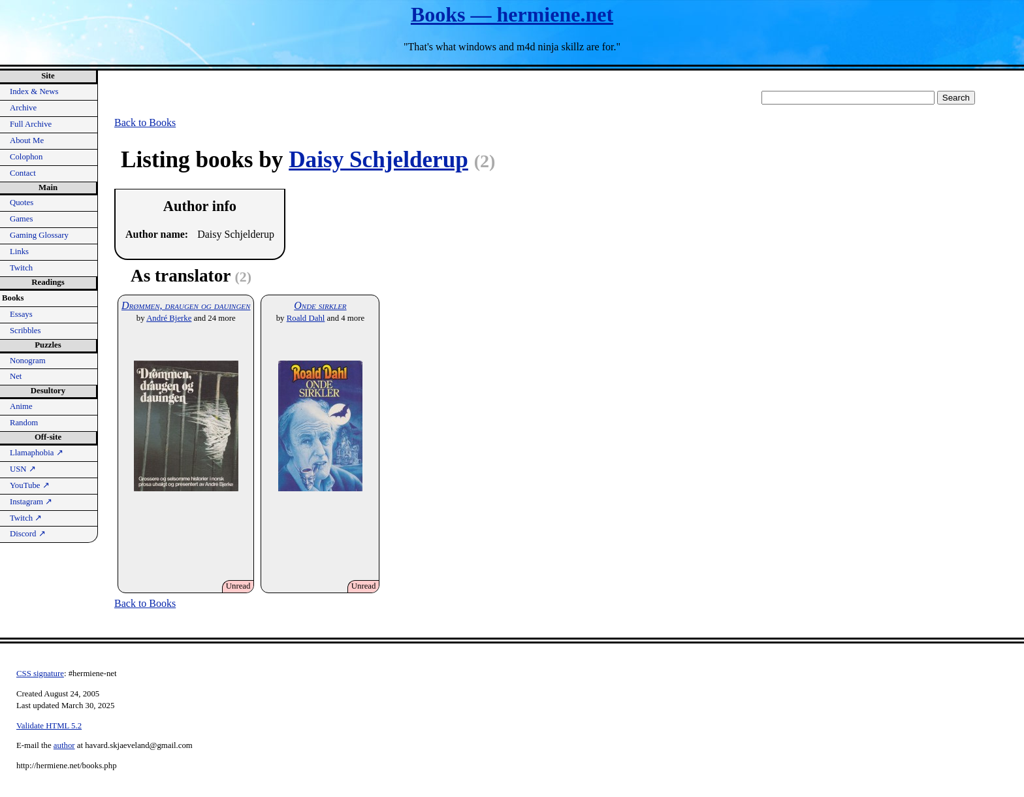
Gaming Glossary (39, 235)
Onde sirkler (320, 305)
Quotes (21, 202)
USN (23, 469)
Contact (23, 173)
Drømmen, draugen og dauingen (185, 305)
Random (24, 422)
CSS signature (40, 673)
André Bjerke (168, 318)
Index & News (34, 91)
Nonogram (28, 360)
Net (16, 376)
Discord (28, 533)
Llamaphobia (36, 452)
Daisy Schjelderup (378, 159)
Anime (21, 406)
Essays (21, 314)
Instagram (31, 501)
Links (19, 251)
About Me (27, 140)
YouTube (30, 485)
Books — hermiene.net (512, 14)
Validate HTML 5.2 (49, 725)
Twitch (21, 267)
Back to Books (145, 122)
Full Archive (31, 124)
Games (21, 218)
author (64, 745)
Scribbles (25, 330)
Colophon (26, 156)
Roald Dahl (306, 318)
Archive (23, 107)
